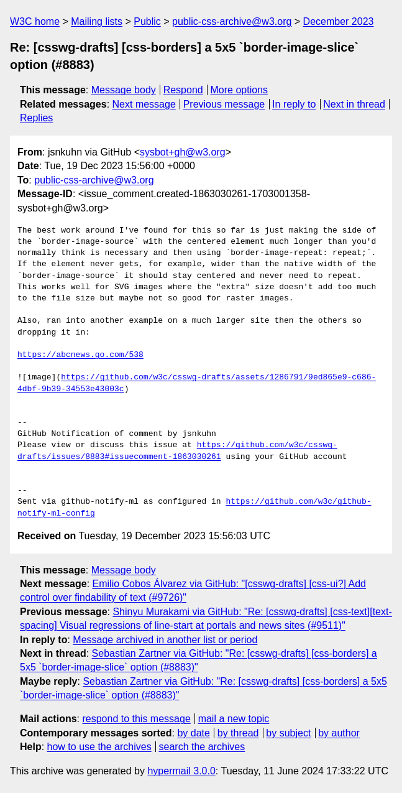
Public (147, 21)
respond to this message (136, 718)
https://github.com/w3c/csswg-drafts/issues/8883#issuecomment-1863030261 (177, 451)
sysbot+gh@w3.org (183, 152)
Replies (36, 118)
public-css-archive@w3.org (231, 21)
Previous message (224, 104)
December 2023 (338, 21)
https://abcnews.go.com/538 (80, 355)
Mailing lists (96, 21)
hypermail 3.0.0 (181, 771)
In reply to (294, 104)
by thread (238, 733)
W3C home (35, 21)
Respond (183, 90)
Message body (123, 90)
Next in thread (354, 104)
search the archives (202, 746)
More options (239, 90)
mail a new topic (234, 718)
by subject (288, 733)
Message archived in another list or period (165, 639)
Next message (144, 104)
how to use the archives (99, 746)
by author (339, 733)
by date (193, 733)
